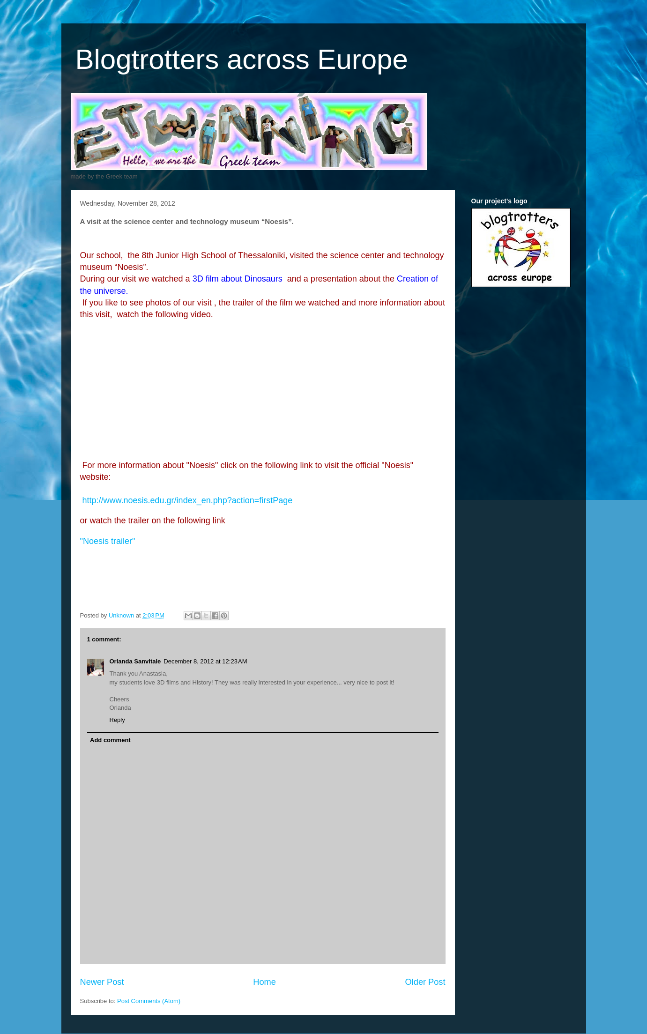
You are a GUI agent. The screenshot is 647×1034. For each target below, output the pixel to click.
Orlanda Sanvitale (135, 661)
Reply (117, 719)
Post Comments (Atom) (148, 1000)
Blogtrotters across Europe (241, 59)
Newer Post (102, 982)
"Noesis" (107, 541)
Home (264, 982)
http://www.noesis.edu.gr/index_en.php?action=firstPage (187, 500)
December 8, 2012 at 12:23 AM (205, 661)
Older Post (425, 982)
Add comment (110, 740)
